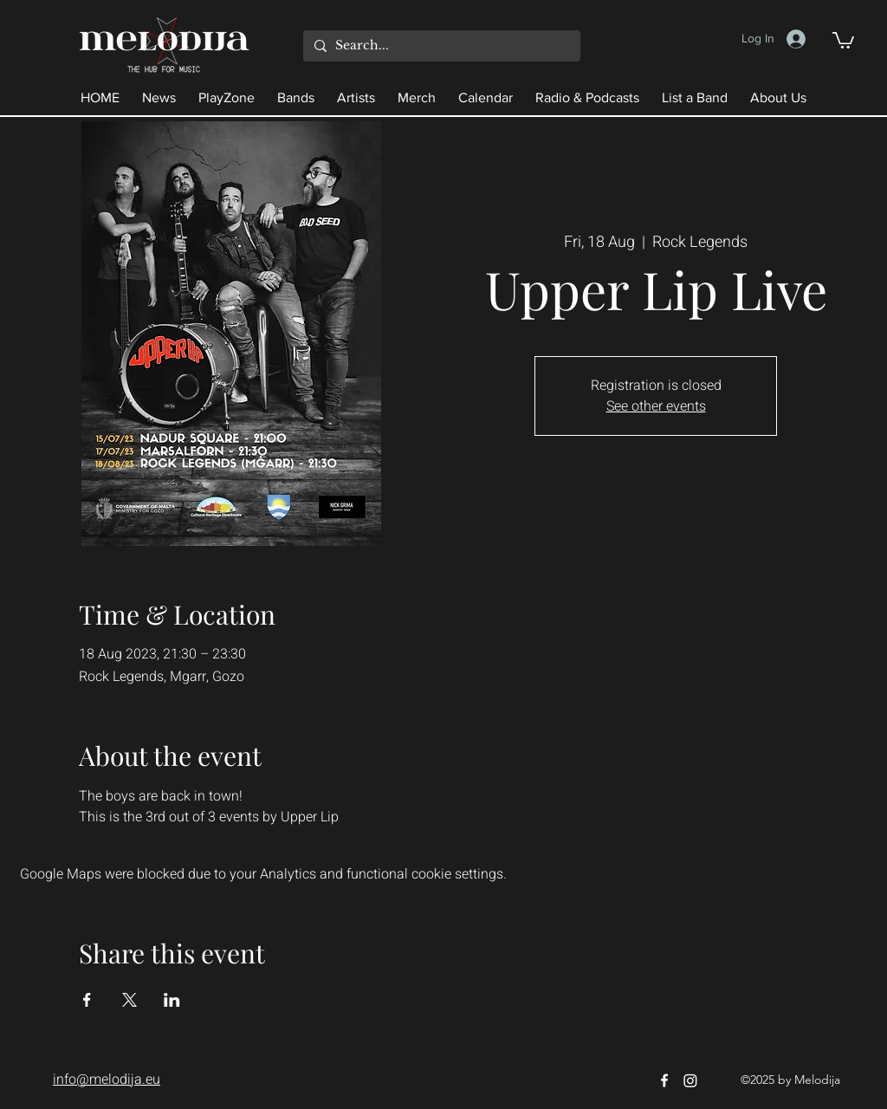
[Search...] (439, 46)
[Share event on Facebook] (87, 1000)
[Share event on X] (129, 1000)
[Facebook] (664, 1080)
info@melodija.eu (106, 1079)
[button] (843, 39)
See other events (656, 406)
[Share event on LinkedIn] (172, 1000)
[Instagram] (690, 1080)
